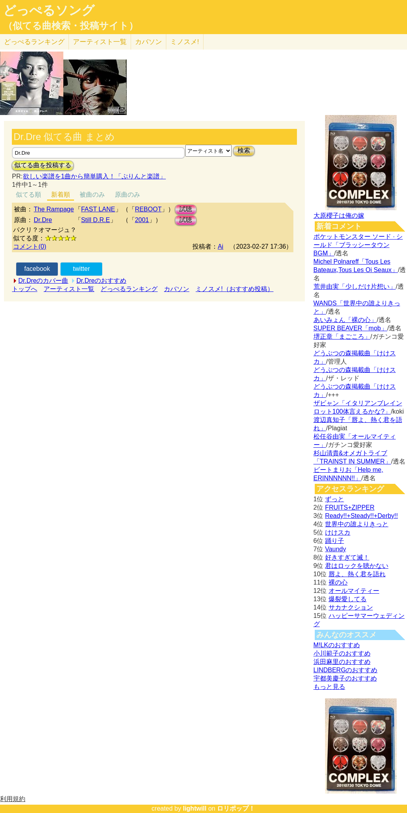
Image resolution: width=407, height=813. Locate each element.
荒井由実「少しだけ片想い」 (355, 286)
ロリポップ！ (236, 808)
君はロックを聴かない (356, 565)
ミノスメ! (184, 42)
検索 (244, 150)
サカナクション (351, 607)
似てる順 (28, 194)
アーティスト (100, 42)
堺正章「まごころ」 (342, 336)
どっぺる (34, 42)
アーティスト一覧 (69, 289)
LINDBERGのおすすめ (346, 670)
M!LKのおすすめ (337, 645)
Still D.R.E (95, 220)
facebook (37, 268)
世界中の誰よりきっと (356, 524)
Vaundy (335, 549)
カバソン (148, 42)
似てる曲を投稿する (42, 165)
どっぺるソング (49, 10)
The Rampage (54, 209)
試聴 (185, 209)
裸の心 (338, 582)
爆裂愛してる (348, 599)
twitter (81, 268)
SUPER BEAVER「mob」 (350, 328)
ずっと (334, 499)
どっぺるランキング (129, 289)
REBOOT (148, 209)
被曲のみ (92, 194)
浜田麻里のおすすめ (342, 661)
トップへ (24, 289)
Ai (220, 246)
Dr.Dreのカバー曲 (43, 280)
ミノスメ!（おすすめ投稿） (234, 289)
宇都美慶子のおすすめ (345, 678)
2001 (142, 220)
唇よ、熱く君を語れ (357, 574)
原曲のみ (127, 194)
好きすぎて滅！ (347, 557)
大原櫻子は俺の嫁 (339, 215)
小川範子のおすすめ (342, 653)
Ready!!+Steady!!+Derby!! (361, 515)
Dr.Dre (43, 220)
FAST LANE (98, 209)
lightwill (195, 808)
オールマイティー (354, 590)
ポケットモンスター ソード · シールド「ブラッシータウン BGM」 (358, 245)
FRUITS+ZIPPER (350, 507)
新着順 (60, 194)
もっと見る (329, 686)
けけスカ (337, 532)
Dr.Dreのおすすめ (101, 280)
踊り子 (334, 540)
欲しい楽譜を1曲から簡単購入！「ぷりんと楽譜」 (94, 176)
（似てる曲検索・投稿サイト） (70, 26)
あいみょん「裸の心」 (345, 319)
